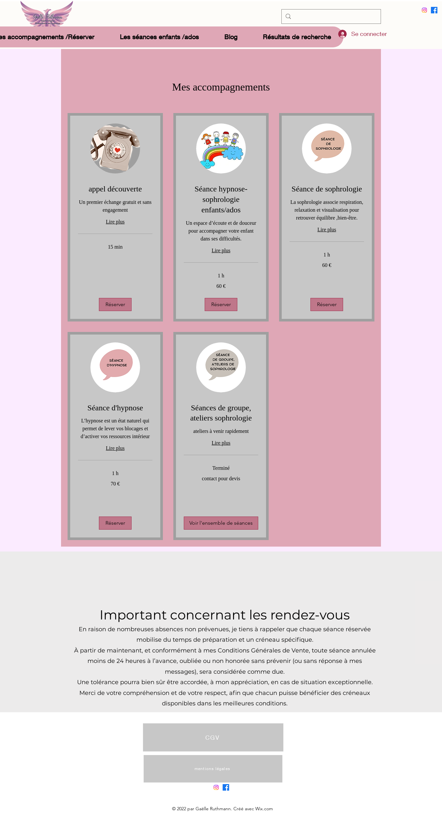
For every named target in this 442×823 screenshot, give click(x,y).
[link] (115, 189)
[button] (115, 304)
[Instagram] (424, 10)
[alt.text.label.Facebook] (434, 10)
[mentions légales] (213, 768)
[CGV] (213, 737)
